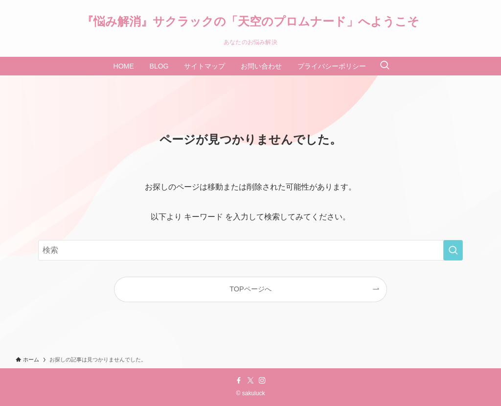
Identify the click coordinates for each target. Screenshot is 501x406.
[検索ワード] (250, 250)
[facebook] (238, 380)
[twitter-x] (250, 380)
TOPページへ (250, 289)
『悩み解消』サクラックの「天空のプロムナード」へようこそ (250, 21)
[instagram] (262, 380)
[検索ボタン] (384, 66)
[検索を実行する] (453, 250)
